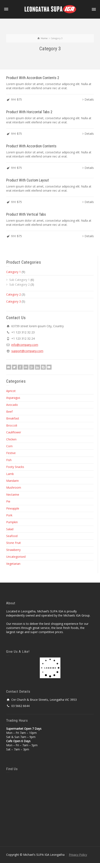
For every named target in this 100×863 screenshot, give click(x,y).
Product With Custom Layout (27, 180)
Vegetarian (13, 564)
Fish (9, 460)
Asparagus (13, 398)
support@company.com (27, 351)
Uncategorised (16, 557)
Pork (9, 515)
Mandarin (12, 481)
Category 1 (13, 272)
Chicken (11, 439)
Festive (11, 453)
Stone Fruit (13, 543)
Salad (9, 529)
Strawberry (13, 550)
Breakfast (12, 418)
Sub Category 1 (19, 280)
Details (89, 99)
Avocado (12, 405)
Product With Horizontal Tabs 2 (29, 112)
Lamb (10, 474)
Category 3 (13, 301)
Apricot (11, 391)
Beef (9, 411)
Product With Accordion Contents (31, 146)
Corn (9, 446)
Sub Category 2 (19, 284)
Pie (8, 501)
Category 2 (13, 294)
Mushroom (13, 487)
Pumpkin (12, 522)
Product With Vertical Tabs (26, 214)
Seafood (12, 536)
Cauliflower (13, 432)
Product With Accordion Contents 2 (32, 78)
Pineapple (12, 508)
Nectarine (12, 494)
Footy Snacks (15, 467)
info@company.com (24, 345)
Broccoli (11, 425)
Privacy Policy (78, 855)
